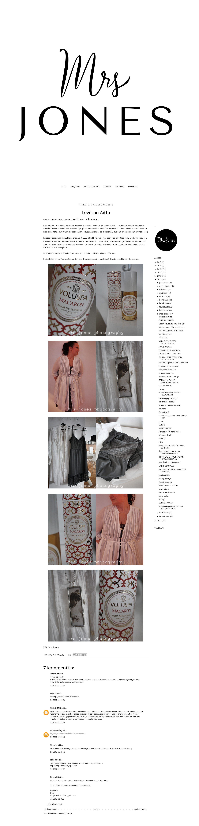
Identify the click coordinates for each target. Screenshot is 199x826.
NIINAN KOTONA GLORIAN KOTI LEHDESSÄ (172, 470)
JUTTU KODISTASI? (91, 186)
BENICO (162, 438)
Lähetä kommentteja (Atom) (60, 813)
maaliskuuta (164, 314)
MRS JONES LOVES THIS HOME (171, 331)
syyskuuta (163, 293)
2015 (159, 269)
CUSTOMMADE (165, 385)
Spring (161, 499)
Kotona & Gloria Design (169, 376)
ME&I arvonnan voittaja (168, 485)
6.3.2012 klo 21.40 (57, 737)
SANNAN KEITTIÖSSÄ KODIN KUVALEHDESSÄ (170, 358)
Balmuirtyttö (164, 412)
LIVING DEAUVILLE (166, 466)
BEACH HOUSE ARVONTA (169, 350)
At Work (162, 409)
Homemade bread (167, 492)
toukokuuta (164, 307)
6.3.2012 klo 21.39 (57, 722)
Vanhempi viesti (140, 809)
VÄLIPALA (163, 337)
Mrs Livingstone (165, 334)
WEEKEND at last (165, 317)
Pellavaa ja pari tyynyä (168, 398)
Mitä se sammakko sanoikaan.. (171, 327)
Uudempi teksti (50, 809)
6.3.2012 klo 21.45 (57, 752)
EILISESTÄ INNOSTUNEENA (169, 353)
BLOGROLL (132, 186)
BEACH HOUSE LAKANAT (169, 366)
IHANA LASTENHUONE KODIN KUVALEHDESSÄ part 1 (171, 458)
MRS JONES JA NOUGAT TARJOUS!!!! (173, 362)
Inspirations (164, 489)
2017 (159, 262)
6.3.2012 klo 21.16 (57, 685)
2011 (159, 520)
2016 (159, 265)
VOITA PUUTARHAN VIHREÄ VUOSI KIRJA (173, 416)
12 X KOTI (107, 186)
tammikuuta (164, 516)
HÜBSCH (162, 389)
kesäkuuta (163, 303)
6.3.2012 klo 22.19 (57, 769)
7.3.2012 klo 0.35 (57, 799)
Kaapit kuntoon (165, 482)
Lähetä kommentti (54, 804)
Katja (52, 693)
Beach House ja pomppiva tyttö (172, 324)
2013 (159, 276)
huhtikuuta (164, 310)
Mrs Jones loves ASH (167, 369)
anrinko (53, 673)
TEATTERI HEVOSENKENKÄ (169, 405)
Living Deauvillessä (86, 259)
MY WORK (120, 186)
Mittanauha (163, 496)
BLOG (63, 186)
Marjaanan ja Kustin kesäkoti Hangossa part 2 (171, 507)
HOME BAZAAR (165, 347)
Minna (52, 745)
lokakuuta (163, 289)
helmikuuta (164, 512)
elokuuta (163, 296)
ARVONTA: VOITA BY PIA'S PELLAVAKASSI (169, 393)
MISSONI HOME (165, 428)
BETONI (162, 425)
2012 (159, 279)
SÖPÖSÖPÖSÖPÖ (166, 373)
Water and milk (165, 435)
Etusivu (95, 809)
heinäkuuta (164, 300)
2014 (159, 272)
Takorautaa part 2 (166, 402)
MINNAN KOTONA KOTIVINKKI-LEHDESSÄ (171, 446)
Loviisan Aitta (164, 475)
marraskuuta (164, 286)
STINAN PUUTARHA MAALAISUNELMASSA (169, 381)
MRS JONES (75, 186)
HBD (161, 442)
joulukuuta (164, 282)
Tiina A (53, 777)
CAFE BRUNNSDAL (166, 320)
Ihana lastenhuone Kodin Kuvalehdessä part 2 (169, 452)
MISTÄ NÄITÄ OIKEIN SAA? (169, 462)
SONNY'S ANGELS (166, 503)
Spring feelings (165, 478)
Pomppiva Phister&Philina (170, 432)
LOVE (161, 421)
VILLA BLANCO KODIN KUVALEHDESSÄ (168, 342)
